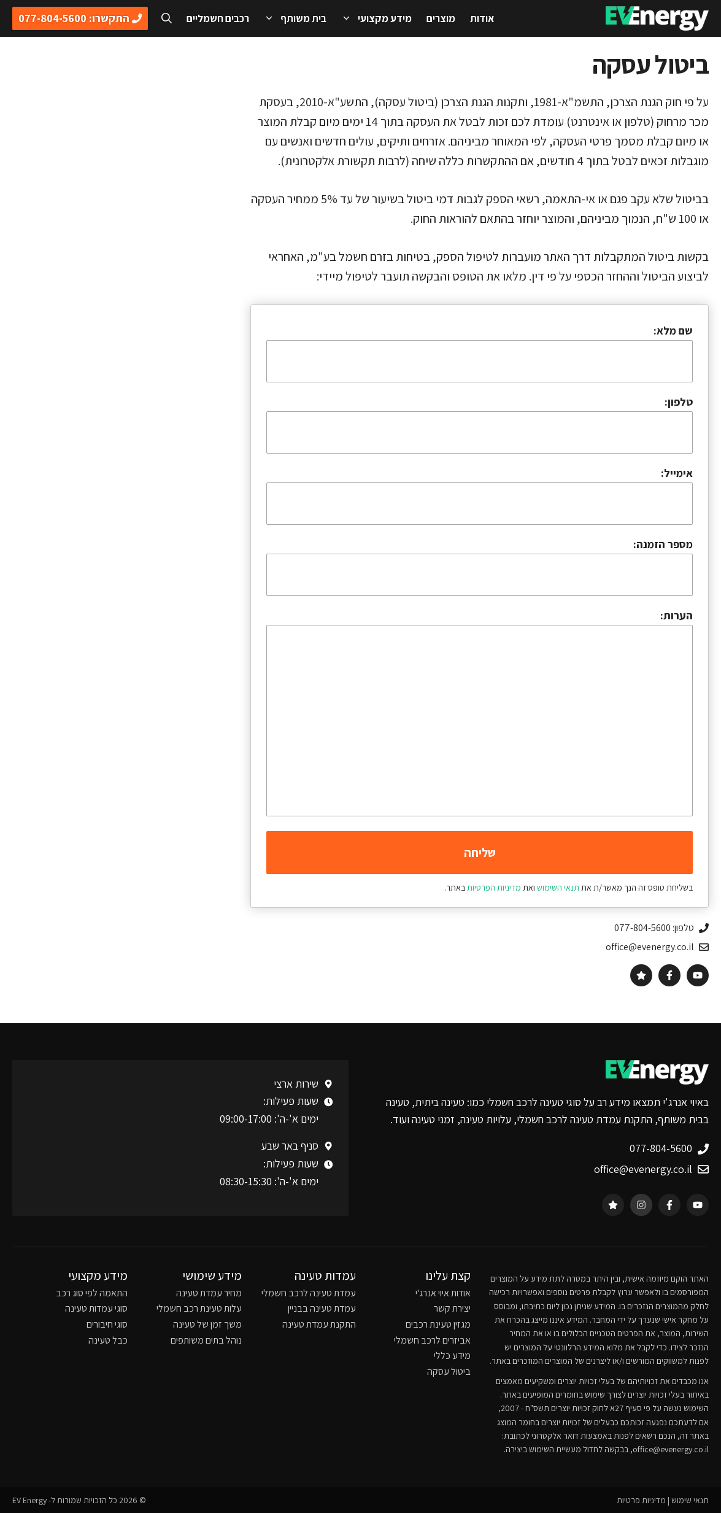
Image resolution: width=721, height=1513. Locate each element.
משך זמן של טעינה (207, 1324)
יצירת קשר (452, 1308)
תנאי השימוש (558, 887)
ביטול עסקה (449, 1371)
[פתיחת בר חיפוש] (166, 18)
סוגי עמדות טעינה (96, 1308)
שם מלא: (479, 352)
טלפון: (679, 402)
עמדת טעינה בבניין (322, 1308)
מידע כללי (452, 1355)
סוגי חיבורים (107, 1324)
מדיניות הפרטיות (494, 887)
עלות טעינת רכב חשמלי (199, 1308)
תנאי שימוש (690, 1500)
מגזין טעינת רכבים (438, 1324)
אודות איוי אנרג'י (443, 1293)
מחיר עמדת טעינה (209, 1293)
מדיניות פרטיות (641, 1500)
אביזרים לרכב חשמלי (432, 1340)
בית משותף (291, 18)
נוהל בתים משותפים (206, 1340)
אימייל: (479, 495)
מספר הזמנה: (479, 566)
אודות (482, 18)
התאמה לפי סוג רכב (92, 1293)
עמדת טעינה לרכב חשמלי (308, 1293)
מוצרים (440, 18)
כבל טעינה (108, 1340)
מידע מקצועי (373, 18)
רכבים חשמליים (218, 18)
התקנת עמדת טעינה (319, 1324)
